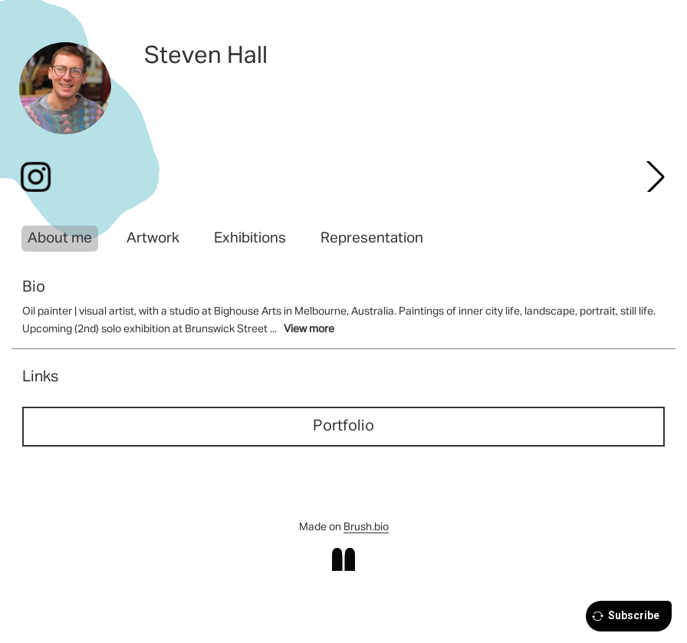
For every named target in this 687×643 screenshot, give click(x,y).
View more (309, 329)
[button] (655, 176)
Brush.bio (366, 527)
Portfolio (343, 426)
